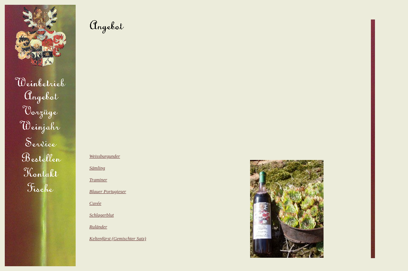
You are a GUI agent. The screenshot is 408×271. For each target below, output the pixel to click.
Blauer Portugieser (107, 191)
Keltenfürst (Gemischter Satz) (117, 238)
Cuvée (95, 203)
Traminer (98, 179)
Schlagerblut (101, 215)
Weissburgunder (104, 156)
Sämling (97, 168)
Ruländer (98, 226)
